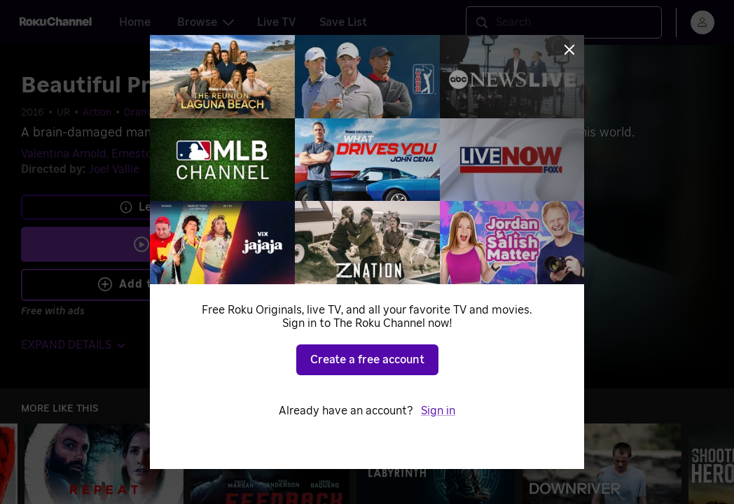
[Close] (569, 49)
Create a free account (367, 359)
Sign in (438, 410)
